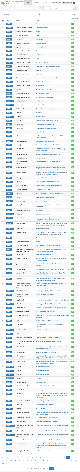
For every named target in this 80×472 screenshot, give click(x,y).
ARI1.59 (9, 140)
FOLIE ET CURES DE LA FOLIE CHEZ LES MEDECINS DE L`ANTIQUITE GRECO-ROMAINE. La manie (52, 231)
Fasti (37, 58)
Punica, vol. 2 (40, 104)
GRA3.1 (9, 310)
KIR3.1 (9, 402)
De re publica (40, 85)
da (72, 24)
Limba (41, 8)
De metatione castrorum (43, 89)
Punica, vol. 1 (40, 100)
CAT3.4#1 (10, 376)
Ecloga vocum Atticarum (43, 188)
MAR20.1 (9, 222)
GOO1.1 (9, 415)
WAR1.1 (9, 419)
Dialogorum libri (41, 115)
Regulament (58, 470)
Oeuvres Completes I (42, 364)
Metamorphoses (41, 43)
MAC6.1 (9, 293)
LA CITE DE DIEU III (41, 199)
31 (43, 457)
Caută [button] (46, 3)
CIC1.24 (9, 192)
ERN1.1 (9, 319)
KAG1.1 (9, 448)
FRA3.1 (9, 384)
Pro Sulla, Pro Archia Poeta (44, 81)
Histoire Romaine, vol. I (43, 227)
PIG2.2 (9, 441)
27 (27, 457)
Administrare (56, 3)
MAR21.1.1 (10, 423)
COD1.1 (9, 387)
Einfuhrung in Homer (42, 387)
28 (31, 457)
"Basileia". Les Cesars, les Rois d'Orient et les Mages (52, 144)
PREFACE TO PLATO (42, 157)
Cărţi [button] (28, 3)
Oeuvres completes (42, 236)
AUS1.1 (9, 112)
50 (47, 465)
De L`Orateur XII (41, 406)
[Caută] (75, 8)
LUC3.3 (9, 240)
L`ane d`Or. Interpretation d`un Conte (47, 383)
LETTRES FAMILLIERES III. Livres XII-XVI (47, 180)
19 (72, 454)
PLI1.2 (9, 135)
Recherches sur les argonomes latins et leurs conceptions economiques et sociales (49, 217)
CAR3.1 (9, 306)
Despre (71, 470)
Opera (38, 31)
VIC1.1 (9, 54)
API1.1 (9, 47)
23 (11, 457)
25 (19, 457)
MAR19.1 (9, 216)
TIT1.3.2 (10, 212)
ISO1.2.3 (10, 372)
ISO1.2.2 (10, 368)
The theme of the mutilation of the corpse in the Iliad (52, 298)
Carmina (38, 35)
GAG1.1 (9, 144)
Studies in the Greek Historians (45, 448)
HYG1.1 (9, 89)
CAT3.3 (9, 35)
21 (3, 457)
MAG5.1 (9, 188)
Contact (66, 470)
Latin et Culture (41, 380)
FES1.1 (9, 148)
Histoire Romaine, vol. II (43, 212)
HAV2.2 (9, 276)
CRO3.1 (9, 339)
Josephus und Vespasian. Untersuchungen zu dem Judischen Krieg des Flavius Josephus (51, 172)
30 (39, 457)
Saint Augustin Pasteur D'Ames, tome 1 (48, 289)
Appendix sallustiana (42, 131)
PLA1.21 (9, 332)
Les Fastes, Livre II (41, 328)
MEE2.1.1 (10, 289)
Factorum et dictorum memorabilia (47, 77)
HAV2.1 (9, 157)
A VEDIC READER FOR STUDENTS (45, 293)
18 (68, 454)
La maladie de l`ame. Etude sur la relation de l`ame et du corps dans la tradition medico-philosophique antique (52, 442)
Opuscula (39, 112)
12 (44, 454)
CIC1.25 (9, 406)
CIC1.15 (9, 81)
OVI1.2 (9, 43)
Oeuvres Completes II (42, 368)
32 (47, 457)
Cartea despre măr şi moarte (45, 140)
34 (55, 457)
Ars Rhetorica (40, 54)
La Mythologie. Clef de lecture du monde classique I (52, 423)
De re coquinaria (41, 47)
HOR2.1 (9, 244)
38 (71, 457)
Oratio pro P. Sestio (42, 62)
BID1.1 (9, 177)
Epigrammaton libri (42, 28)
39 (75, 457)
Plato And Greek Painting (43, 253)
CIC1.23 (9, 180)
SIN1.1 (9, 166)
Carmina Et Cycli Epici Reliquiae (45, 196)
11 (40, 454)
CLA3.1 (9, 428)
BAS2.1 (9, 282)
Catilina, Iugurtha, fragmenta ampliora (48, 66)
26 (23, 457)
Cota (7, 20)
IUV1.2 (9, 437)
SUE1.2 (9, 96)
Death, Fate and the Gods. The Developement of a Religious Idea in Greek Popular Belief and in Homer (52, 354)
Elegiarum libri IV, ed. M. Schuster (46, 127)
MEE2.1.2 (10, 302)
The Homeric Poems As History (45, 402)
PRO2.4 (9, 127)
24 (15, 457)
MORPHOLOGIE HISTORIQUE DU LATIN (47, 319)
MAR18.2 (9, 28)
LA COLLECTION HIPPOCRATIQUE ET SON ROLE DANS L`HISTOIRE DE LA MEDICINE (52, 248)
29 (35, 457)
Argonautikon (40, 73)
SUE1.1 (9, 93)
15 (56, 454)
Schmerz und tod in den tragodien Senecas (49, 184)
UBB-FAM (34, 470)
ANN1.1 (9, 410)
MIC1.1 (9, 345)
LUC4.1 (9, 236)
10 (36, 454)
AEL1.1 (9, 391)
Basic (76, 470)
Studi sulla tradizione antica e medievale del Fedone (52, 306)
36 (63, 457)
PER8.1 (9, 380)
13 (48, 454)
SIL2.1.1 (10, 100)
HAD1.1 (9, 203)
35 (59, 457)
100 (51, 465)
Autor (18, 20)
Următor (74, 14)
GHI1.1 (9, 161)
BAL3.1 (9, 322)
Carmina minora (41, 24)
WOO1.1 (9, 267)
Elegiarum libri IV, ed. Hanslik (45, 123)
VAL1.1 (9, 77)
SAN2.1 (9, 257)
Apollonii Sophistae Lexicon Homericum (48, 153)
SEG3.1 (9, 298)
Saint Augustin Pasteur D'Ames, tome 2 (48, 302)
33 (51, 457)
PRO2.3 (9, 123)
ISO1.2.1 (10, 364)
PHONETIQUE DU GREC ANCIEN (45, 309)
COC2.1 (9, 335)
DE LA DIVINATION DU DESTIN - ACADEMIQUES (50, 192)
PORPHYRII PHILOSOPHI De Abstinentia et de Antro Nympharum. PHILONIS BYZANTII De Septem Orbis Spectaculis (52, 393)
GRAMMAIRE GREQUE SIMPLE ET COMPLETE (49, 339)
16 (60, 454)
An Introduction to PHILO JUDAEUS (46, 415)
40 (3, 461)
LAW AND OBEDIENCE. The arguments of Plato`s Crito (52, 267)
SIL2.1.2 (10, 104)
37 (67, 457)
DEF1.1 (9, 350)
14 (52, 454)
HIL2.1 (9, 24)
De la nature (39, 209)
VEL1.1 (9, 108)
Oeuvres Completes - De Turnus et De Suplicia (50, 437)
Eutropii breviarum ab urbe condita (47, 119)
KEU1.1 (9, 253)
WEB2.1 (9, 171)
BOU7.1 (9, 262)
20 (76, 454)
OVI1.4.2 (10, 328)
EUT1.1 (9, 119)
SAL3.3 (9, 66)
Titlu (37, 20)
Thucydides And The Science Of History (48, 335)
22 (7, 457)
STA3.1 (9, 271)
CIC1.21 (9, 85)
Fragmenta (39, 39)
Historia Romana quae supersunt (46, 108)
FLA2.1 (9, 73)
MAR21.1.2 (10, 432)
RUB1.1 (9, 70)
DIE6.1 (9, 354)
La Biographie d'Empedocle (44, 176)
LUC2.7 (9, 209)
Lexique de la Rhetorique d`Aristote (47, 419)
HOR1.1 (9, 32)
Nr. (3, 20)
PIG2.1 (9, 231)
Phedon (38, 331)
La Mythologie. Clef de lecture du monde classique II (52, 432)
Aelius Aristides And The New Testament (48, 244)
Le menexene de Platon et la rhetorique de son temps (52, 428)
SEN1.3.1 (10, 116)
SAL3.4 (9, 131)
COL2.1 (9, 248)
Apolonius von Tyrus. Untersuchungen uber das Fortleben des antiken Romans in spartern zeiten (51, 167)
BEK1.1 (9, 153)
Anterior (5, 14)
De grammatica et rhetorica (44, 96)
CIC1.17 (9, 62)
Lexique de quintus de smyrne (45, 398)
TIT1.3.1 (10, 227)
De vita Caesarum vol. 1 (43, 92)
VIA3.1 (9, 398)
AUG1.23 (9, 199)
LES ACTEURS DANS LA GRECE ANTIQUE (48, 161)
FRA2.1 (9, 313)
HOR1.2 (9, 51)
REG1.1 (9, 184)
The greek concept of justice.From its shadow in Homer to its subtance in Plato (50, 277)
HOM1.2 (9, 196)
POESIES (38, 376)
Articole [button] (37, 3)
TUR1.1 (9, 39)
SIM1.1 (9, 359)
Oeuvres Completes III (42, 372)
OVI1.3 (9, 58)
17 (64, 454)
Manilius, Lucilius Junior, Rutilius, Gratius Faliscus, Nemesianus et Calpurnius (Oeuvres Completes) (51, 222)
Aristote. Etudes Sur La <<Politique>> (47, 350)
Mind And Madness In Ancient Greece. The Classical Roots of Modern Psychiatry (52, 360)
